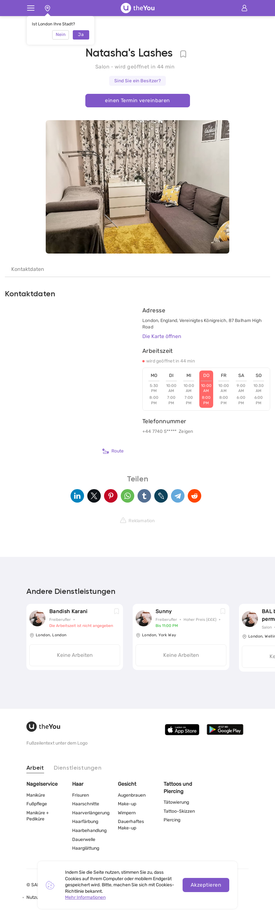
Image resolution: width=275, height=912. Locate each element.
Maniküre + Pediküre (37, 816)
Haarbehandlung (89, 830)
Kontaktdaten (27, 269)
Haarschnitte (85, 804)
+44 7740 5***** (159, 431)
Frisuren (80, 795)
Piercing (172, 820)
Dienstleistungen (77, 768)
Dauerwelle (83, 839)
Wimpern (127, 813)
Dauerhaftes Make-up (131, 825)
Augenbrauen (132, 795)
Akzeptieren (206, 885)
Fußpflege (36, 804)
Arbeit (35, 768)
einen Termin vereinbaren (137, 100)
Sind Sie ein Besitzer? (137, 81)
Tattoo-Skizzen (179, 811)
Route (113, 451)
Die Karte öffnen (161, 336)
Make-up (127, 804)
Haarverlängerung (90, 813)
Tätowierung (176, 802)
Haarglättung (85, 848)
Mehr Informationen (85, 897)
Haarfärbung (85, 821)
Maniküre (35, 795)
